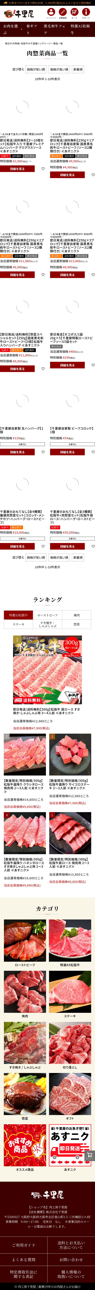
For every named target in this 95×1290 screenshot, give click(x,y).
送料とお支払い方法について (71, 1245)
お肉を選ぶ (10, 29)
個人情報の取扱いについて (71, 1274)
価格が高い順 (59, 69)
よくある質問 (24, 1259)
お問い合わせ (71, 1259)
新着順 (77, 69)
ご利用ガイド (24, 1245)
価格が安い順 (36, 69)
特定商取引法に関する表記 (24, 1274)
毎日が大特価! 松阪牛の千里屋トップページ (28, 43)
